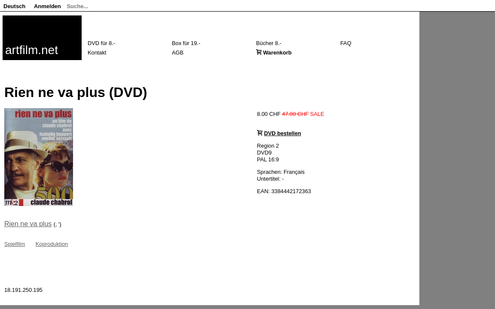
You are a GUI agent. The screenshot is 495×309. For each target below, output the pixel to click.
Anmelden (47, 6)
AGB (177, 52)
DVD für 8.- (101, 43)
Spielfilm (14, 244)
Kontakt (97, 52)
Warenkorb (277, 52)
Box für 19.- (186, 43)
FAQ (345, 43)
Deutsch (14, 6)
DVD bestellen (282, 133)
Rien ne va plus (28, 223)
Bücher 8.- (268, 43)
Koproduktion (52, 244)
